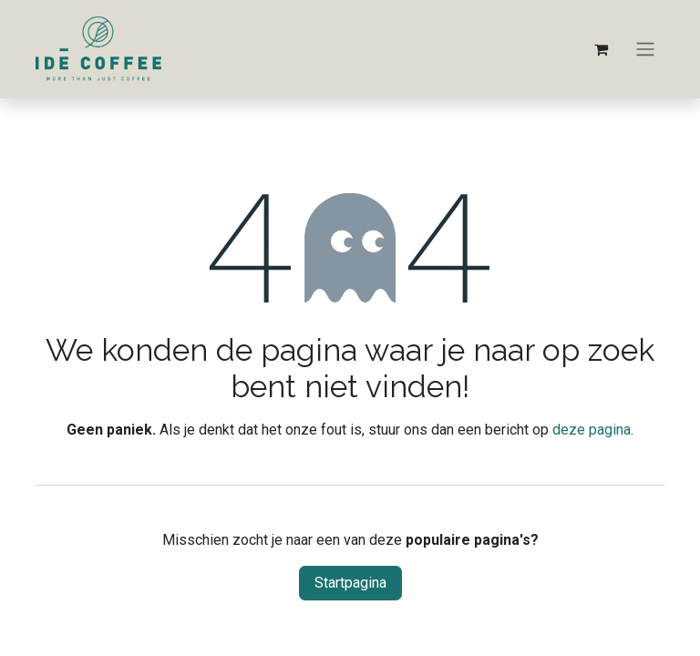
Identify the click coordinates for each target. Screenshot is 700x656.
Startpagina (350, 582)
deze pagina (591, 429)
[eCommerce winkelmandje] (600, 49)
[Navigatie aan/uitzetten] (645, 49)
